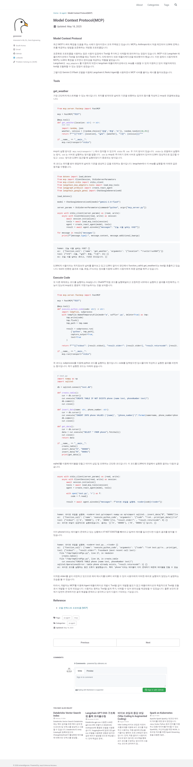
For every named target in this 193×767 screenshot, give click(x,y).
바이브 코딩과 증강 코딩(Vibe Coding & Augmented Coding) (132, 747)
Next (148, 673)
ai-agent (67, 648)
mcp (76, 648)
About (139, 4)
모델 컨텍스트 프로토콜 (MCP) (75, 638)
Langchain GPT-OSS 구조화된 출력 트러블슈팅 (100, 746)
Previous (85, 673)
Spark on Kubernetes (161, 744)
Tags (166, 4)
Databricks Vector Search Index (67, 745)
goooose (18, 36)
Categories (153, 4)
